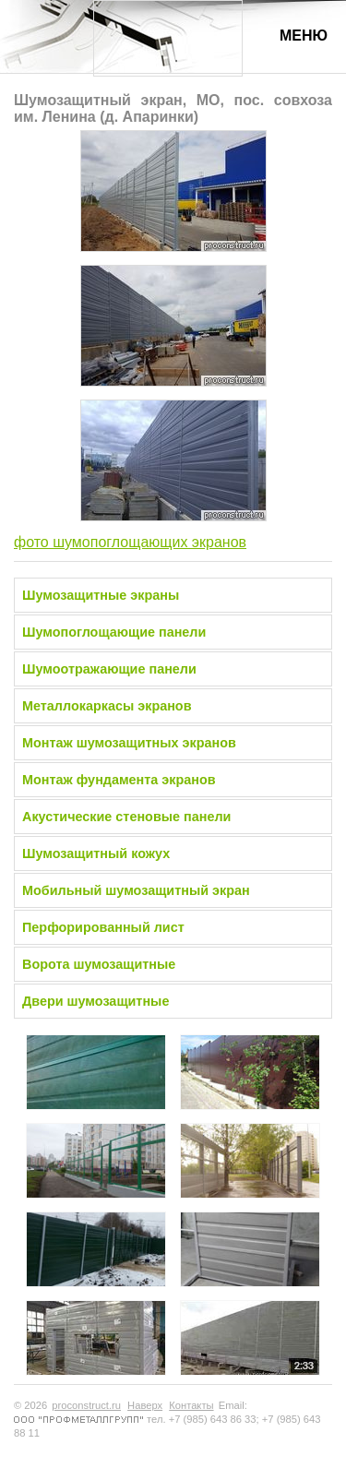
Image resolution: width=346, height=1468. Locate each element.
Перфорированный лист (103, 927)
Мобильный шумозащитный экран (136, 890)
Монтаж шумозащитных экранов (129, 742)
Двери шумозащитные (95, 1001)
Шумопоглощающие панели (114, 632)
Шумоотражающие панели (109, 669)
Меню (304, 35)
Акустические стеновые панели (126, 816)
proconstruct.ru (86, 1405)
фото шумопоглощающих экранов (130, 542)
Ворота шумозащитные (98, 964)
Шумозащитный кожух (96, 853)
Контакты (191, 1405)
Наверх (144, 1405)
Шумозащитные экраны (100, 595)
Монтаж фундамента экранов (119, 779)
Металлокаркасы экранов (107, 705)
